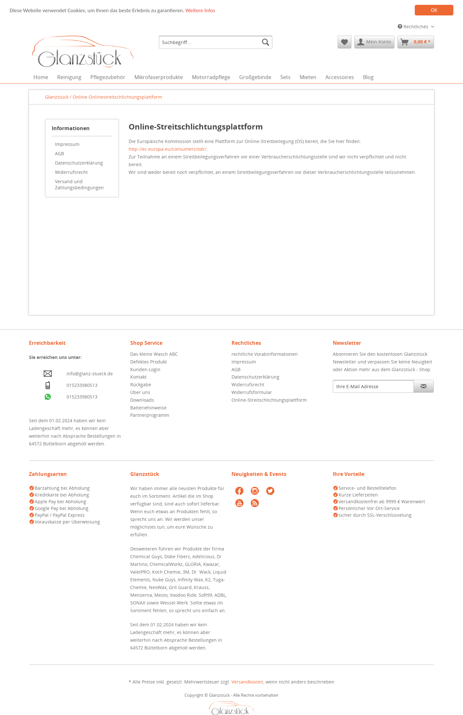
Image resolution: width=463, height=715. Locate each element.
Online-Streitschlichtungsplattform (269, 400)
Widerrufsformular (252, 392)
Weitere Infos (200, 10)
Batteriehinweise (148, 408)
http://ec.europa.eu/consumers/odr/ (167, 149)
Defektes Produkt (148, 362)
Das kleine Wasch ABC (154, 354)
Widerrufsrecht (71, 172)
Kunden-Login (145, 369)
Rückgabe (140, 384)
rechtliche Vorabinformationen (265, 354)
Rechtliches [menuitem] (414, 26)
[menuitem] (215, 42)
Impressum (67, 144)
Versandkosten (247, 682)
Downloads (142, 400)
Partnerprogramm (149, 415)
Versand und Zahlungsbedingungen (79, 184)
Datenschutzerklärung (79, 163)
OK (434, 10)
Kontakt (138, 377)
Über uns (140, 392)
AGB (59, 153)
